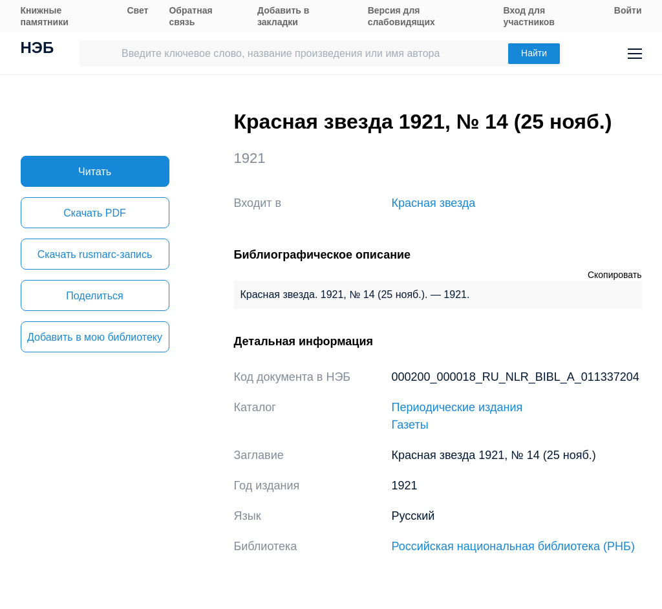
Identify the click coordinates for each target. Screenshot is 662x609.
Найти (534, 53)
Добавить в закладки (283, 16)
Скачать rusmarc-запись (95, 254)
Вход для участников (529, 16)
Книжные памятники (45, 16)
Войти (628, 10)
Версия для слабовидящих (401, 16)
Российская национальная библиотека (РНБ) (513, 546)
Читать (94, 171)
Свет (137, 10)
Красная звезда (434, 203)
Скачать (94, 213)
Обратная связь (190, 16)
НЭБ (37, 49)
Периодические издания (457, 407)
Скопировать (615, 275)
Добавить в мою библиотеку (94, 337)
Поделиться (94, 295)
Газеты (410, 424)
